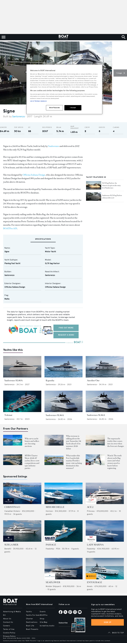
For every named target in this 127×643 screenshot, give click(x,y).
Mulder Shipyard (53, 586)
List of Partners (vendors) (38, 101)
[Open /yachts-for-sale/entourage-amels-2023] (105, 568)
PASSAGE (51, 544)
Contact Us (8, 622)
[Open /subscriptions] (75, 625)
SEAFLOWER (53, 582)
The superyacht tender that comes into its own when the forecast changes (115, 442)
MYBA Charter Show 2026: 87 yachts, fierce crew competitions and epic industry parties (32, 461)
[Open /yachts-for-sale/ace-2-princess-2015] (105, 493)
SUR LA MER (11, 544)
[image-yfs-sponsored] (8, 503)
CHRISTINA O (12, 507)
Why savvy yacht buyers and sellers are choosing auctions (32, 442)
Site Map (43, 622)
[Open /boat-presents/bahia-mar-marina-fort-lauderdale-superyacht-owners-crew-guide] (54, 459)
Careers (6, 626)
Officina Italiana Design (34, 174)
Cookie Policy (9, 633)
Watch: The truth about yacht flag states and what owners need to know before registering (114, 461)
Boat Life (30, 626)
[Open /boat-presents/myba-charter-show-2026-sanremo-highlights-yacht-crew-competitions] (12, 459)
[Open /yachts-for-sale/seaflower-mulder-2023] (63, 568)
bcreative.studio (47, 626)
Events (43, 612)
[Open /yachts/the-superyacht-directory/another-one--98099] (105, 366)
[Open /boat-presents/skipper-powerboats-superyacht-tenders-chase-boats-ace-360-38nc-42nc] (95, 440)
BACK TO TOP (118, 633)
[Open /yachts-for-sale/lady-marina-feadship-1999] (105, 531)
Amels (89, 586)
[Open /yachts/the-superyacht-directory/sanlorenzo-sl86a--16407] (105, 401)
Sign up (107, 622)
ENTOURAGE (94, 582)
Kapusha (50, 380)
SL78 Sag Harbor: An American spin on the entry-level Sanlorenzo (111, 185)
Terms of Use (8, 629)
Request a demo (66, 335)
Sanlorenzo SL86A (55, 415)
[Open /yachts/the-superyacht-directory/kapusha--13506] (63, 366)
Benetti (7, 548)
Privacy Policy (9, 636)
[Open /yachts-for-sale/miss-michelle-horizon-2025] (63, 493)
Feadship (50, 548)
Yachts (29, 612)
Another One (93, 380)
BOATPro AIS (10, 228)
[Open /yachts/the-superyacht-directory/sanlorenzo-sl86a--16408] (63, 401)
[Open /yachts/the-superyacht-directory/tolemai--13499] (22, 401)
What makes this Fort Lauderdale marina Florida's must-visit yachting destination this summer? (74, 461)
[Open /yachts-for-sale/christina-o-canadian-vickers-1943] (22, 493)
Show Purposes (54, 107)
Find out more (66, 328)
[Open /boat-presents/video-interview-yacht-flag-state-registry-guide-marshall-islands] (95, 459)
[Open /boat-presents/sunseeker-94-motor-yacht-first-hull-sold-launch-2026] (54, 440)
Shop (42, 619)
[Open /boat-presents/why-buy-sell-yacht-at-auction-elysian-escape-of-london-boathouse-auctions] (12, 440)
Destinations (31, 622)
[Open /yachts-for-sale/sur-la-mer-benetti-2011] (22, 531)
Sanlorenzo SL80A (13, 380)
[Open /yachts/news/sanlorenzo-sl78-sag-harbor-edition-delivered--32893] (93, 196)
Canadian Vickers (12, 511)
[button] (3, 73)
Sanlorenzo (19, 116)
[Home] (63, 37)
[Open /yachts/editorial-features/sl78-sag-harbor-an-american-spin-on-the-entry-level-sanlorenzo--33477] (93, 185)
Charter (29, 619)
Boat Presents (32, 629)
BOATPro (43, 615)
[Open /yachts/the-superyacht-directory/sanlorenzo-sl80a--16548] (22, 366)
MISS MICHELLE (55, 507)
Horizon (49, 511)
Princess (90, 511)
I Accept (73, 107)
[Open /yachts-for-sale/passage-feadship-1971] (63, 531)
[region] (64, 89)
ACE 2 (90, 507)
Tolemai (8, 415)
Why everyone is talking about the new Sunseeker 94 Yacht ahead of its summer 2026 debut (73, 442)
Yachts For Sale (32, 615)
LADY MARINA (95, 544)
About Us (7, 619)
